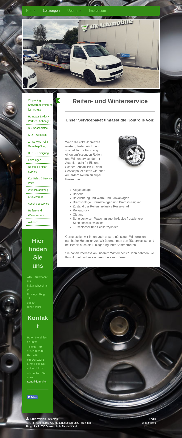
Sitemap (53, 418)
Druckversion (36, 418)
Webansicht (149, 422)
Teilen (32, 397)
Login (152, 418)
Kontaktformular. (37, 381)
